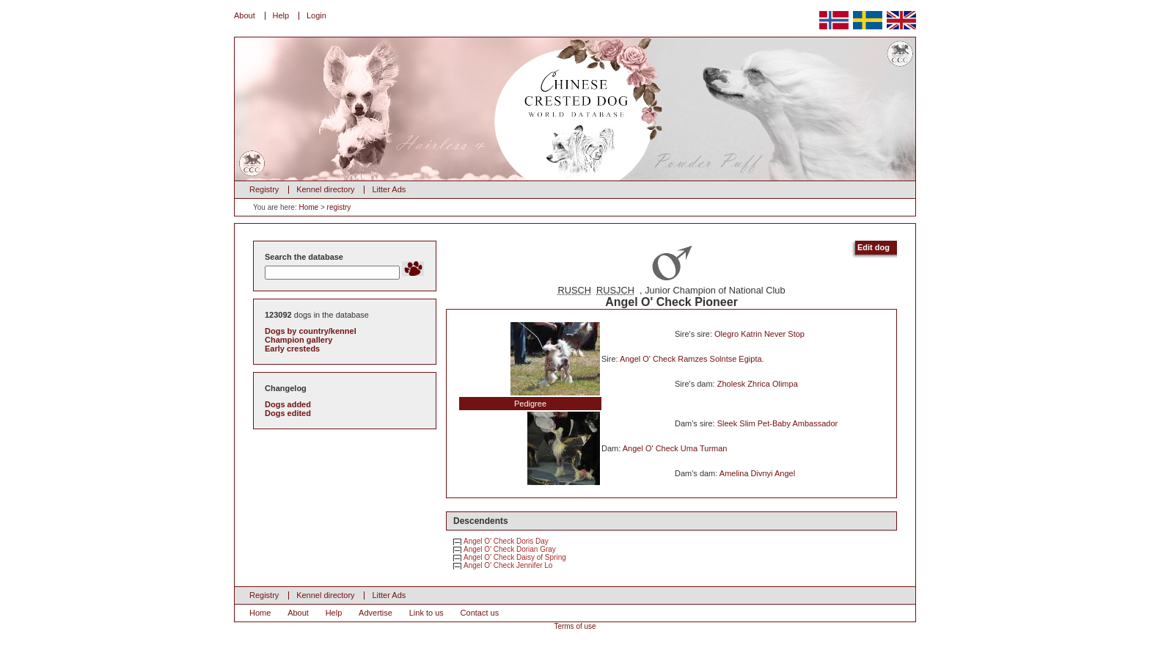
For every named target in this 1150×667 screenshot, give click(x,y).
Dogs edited (288, 413)
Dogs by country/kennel (310, 331)
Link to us (426, 612)
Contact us (480, 612)
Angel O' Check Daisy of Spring (515, 557)
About (244, 15)
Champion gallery (298, 339)
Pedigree (530, 403)
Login (316, 15)
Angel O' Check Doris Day (506, 541)
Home (308, 207)
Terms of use (575, 626)
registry (339, 207)
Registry (264, 189)
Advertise (375, 612)
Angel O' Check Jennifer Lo (508, 565)
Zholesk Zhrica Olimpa (757, 383)
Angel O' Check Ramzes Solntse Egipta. (692, 358)
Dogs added (288, 404)
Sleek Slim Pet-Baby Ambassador (777, 423)
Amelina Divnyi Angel (757, 473)
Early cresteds (292, 348)
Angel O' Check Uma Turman (675, 448)
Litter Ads (389, 189)
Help (281, 15)
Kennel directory (325, 189)
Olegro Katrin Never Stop (759, 333)
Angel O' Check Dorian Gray (510, 549)
